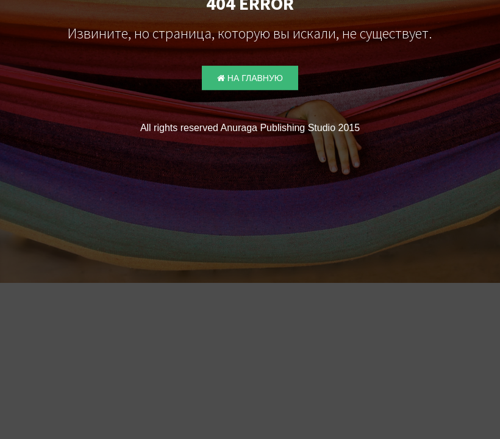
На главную (250, 78)
